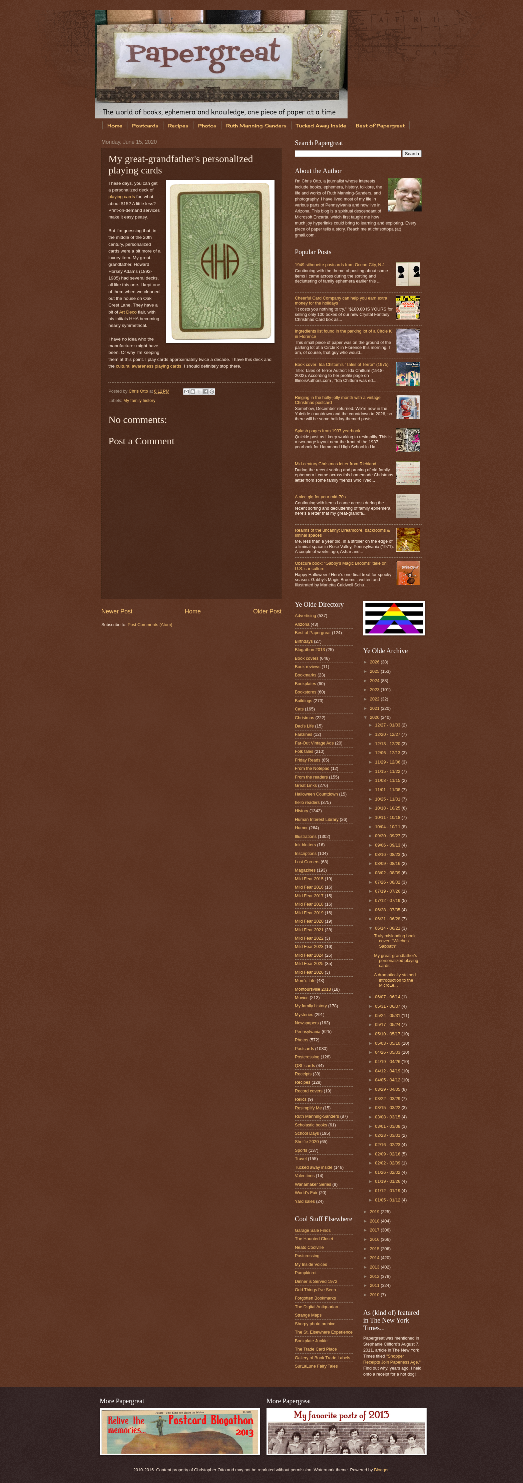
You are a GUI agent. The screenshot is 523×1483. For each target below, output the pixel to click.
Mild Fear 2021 (309, 929)
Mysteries (304, 1014)
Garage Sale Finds (313, 1230)
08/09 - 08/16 (388, 863)
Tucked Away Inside (321, 125)
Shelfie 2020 (307, 1141)
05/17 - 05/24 (388, 1024)
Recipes (178, 125)
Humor (301, 827)
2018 (375, 1220)
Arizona (302, 624)
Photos (207, 125)
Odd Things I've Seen (315, 1289)
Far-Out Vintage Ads (314, 743)
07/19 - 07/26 (388, 891)
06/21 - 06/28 (388, 918)
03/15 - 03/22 (388, 1107)
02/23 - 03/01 (388, 1135)
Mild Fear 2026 (309, 972)
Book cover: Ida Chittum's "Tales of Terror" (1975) (342, 364)
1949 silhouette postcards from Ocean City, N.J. (340, 264)
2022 (375, 698)
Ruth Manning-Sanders (256, 125)
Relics (301, 1099)
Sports (301, 1150)
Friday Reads (308, 760)
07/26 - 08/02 (388, 882)
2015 (375, 1248)
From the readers (311, 777)
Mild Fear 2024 (309, 955)
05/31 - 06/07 (388, 1006)
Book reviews (308, 666)
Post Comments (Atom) (150, 624)
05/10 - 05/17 (388, 1033)
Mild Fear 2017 (309, 895)
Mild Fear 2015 (309, 878)
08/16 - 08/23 (388, 854)
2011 (375, 1285)
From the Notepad (312, 768)
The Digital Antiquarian (316, 1306)
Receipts (303, 1073)
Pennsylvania (308, 1031)
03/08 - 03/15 (388, 1116)
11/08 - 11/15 (388, 780)
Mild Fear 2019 (309, 912)
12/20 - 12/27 (388, 734)
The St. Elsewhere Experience (324, 1332)
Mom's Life (305, 980)
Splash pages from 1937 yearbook (327, 430)
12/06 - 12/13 (388, 752)
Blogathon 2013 (310, 649)
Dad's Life (304, 725)
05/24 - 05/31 (388, 1015)
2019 (375, 1211)
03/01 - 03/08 (388, 1126)
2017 (375, 1229)
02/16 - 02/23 (388, 1144)
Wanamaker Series (313, 1184)
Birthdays (304, 641)
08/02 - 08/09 (388, 872)
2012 (375, 1276)
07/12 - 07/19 (388, 900)
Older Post (267, 611)
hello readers (307, 802)
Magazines (305, 870)
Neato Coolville (309, 1247)
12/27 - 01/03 (388, 724)
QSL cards (305, 1065)
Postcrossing (307, 1056)
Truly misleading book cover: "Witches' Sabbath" (395, 941)
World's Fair (306, 1192)
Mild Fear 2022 (309, 938)
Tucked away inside (314, 1167)
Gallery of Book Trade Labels (322, 1357)
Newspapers (307, 1022)
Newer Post (116, 611)
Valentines (305, 1175)
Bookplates (305, 683)
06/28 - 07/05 (388, 909)
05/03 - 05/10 (388, 1043)
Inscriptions (306, 853)
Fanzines (303, 734)
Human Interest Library (317, 819)
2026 (375, 661)
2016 (375, 1239)
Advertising (305, 615)
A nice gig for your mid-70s (320, 496)
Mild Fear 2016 (309, 887)
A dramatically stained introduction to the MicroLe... (395, 980)
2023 (375, 689)
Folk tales (304, 751)
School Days (307, 1133)
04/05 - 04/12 (388, 1079)
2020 (375, 717)
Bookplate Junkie (311, 1340)
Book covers (307, 658)
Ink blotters (305, 844)
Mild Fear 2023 (309, 946)
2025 (375, 671)
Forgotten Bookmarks (315, 1298)
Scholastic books (311, 1124)
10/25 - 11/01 (388, 799)
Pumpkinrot (306, 1272)
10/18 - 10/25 (388, 808)
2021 (375, 708)
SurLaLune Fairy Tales (316, 1366)
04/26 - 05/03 (388, 1052)
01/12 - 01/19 (388, 1190)
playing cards (121, 196)
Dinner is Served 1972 (316, 1281)
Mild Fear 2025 (309, 963)
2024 (375, 680)
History (301, 810)
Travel (301, 1158)
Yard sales (305, 1201)
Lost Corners (307, 861)
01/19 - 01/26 (388, 1181)
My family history (139, 400)
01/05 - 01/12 (388, 1199)
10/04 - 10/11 (388, 826)
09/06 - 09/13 (388, 845)
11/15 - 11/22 (388, 771)
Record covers (309, 1090)
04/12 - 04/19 (388, 1070)
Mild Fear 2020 (309, 921)
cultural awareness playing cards (148, 366)
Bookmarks (305, 674)
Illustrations (306, 836)
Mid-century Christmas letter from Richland (335, 463)
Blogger (381, 1469)
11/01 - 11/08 (388, 789)
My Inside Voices (311, 1264)
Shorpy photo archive (315, 1323)
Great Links (306, 785)
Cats (299, 708)
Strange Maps (308, 1315)
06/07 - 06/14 (388, 996)
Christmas (304, 717)
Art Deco (128, 312)
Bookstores (305, 691)
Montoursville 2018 (313, 989)
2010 (375, 1294)
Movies (302, 997)
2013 (375, 1267)
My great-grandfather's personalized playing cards (396, 960)
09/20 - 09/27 (388, 835)
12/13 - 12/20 (388, 743)
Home (114, 125)
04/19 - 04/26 (388, 1061)
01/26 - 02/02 (388, 1172)
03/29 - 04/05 (388, 1089)
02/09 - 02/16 (388, 1153)
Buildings (303, 700)
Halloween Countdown (316, 794)
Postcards (145, 125)
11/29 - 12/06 (388, 762)
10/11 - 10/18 (388, 817)
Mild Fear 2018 (309, 904)
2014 (375, 1257)
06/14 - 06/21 (388, 928)
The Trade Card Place (316, 1349)
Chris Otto (139, 391)
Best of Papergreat (380, 125)
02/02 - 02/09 (388, 1162)
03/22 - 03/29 (388, 1098)
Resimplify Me (308, 1107)
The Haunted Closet (314, 1238)
